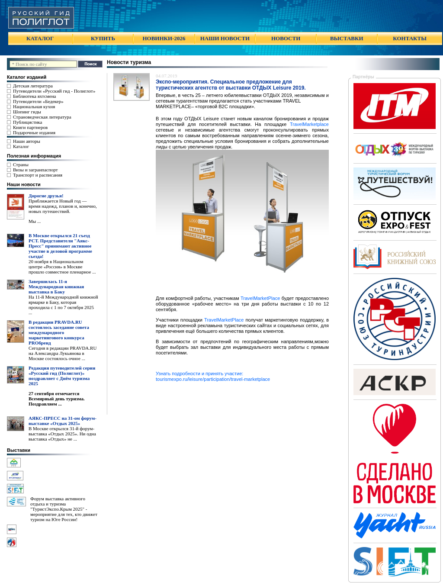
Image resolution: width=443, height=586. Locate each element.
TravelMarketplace (309, 124)
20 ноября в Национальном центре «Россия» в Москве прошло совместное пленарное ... (62, 266)
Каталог (21, 146)
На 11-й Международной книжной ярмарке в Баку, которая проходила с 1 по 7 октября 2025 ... (63, 304)
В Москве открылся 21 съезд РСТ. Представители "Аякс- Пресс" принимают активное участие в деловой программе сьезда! (60, 246)
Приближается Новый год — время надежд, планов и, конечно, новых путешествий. (63, 206)
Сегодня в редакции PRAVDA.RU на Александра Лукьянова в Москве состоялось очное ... (62, 353)
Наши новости (24, 184)
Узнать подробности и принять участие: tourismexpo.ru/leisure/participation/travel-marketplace (213, 376)
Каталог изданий (26, 77)
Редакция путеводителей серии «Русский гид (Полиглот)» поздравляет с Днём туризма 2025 (62, 375)
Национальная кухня (34, 106)
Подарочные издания (34, 132)
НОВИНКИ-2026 (163, 38)
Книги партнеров (30, 127)
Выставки (18, 450)
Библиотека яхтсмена (34, 96)
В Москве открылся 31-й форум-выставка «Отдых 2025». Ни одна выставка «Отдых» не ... (62, 433)
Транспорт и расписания (37, 174)
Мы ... (35, 221)
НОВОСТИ (285, 38)
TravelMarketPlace (260, 298)
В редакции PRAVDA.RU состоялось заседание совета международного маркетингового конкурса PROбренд (59, 332)
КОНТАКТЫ (410, 38)
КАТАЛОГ (40, 38)
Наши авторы (26, 141)
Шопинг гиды (27, 111)
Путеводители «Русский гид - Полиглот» (54, 90)
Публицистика (27, 122)
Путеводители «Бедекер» (38, 101)
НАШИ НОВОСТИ (225, 38)
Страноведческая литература (42, 116)
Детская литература (33, 85)
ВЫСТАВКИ (346, 38)
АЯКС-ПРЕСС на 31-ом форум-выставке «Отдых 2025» (62, 420)
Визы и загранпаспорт (35, 169)
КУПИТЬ (103, 38)
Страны (21, 164)
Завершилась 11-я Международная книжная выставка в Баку (56, 286)
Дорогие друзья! (46, 195)
